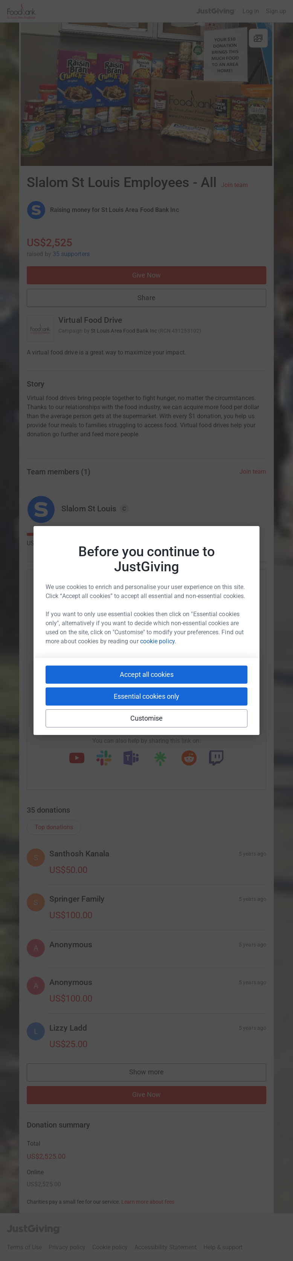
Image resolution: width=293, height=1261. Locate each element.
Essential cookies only (146, 696)
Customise (146, 718)
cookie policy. (158, 641)
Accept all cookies (147, 674)
